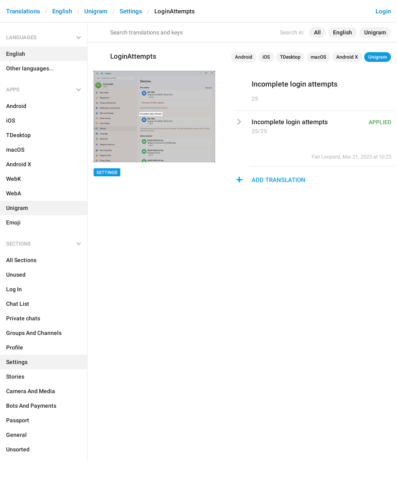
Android (243, 57)
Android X (347, 57)
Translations (23, 11)
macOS (318, 57)
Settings (131, 11)
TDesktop (290, 57)
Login (383, 11)
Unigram (95, 11)
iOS (266, 57)
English (62, 11)
